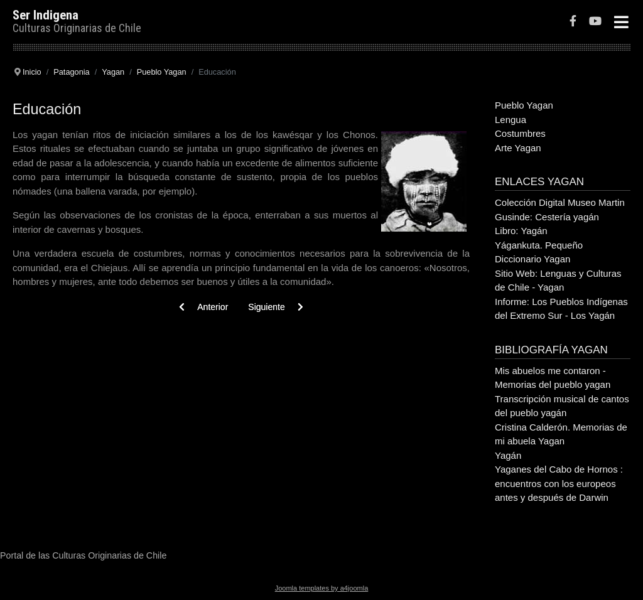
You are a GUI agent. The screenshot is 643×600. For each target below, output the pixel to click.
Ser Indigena (45, 15)
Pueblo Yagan (524, 105)
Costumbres (520, 133)
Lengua (510, 119)
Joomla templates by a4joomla (322, 588)
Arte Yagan (518, 147)
